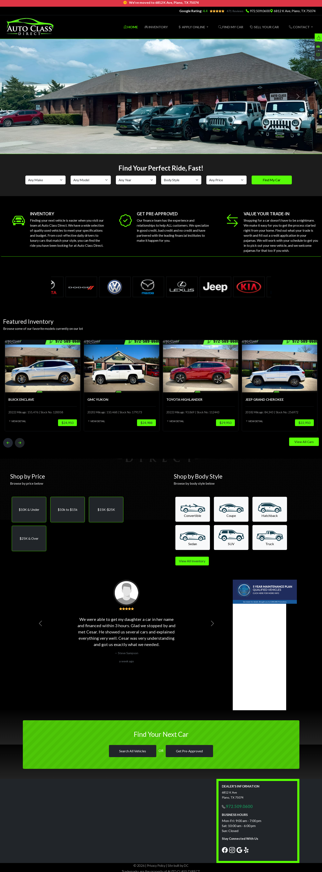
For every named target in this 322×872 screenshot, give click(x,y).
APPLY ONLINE (192, 26)
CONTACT (299, 26)
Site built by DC (178, 865)
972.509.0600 (260, 11)
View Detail (13, 420)
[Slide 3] (169, 147)
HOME (130, 26)
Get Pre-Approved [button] (189, 750)
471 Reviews (235, 11)
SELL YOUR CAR (264, 26)
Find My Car (272, 179)
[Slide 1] (153, 147)
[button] (29, 508)
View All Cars (304, 441)
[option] (37, 384)
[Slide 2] (161, 147)
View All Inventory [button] (192, 560)
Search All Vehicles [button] (132, 750)
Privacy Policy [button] (156, 865)
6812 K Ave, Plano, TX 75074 (293, 11)
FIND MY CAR (230, 26)
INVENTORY (156, 26)
